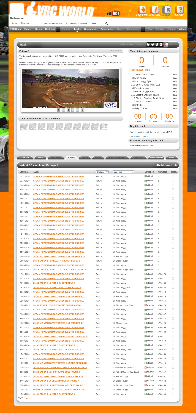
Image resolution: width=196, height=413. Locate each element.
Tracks (77, 29)
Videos (182, 29)
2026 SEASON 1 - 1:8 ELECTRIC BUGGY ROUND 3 (56, 261)
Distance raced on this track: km (146, 44)
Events (27, 29)
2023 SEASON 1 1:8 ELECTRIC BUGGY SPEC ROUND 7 (59, 385)
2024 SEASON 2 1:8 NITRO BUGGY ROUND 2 (54, 345)
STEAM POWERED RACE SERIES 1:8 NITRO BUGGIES (58, 176)
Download (142, 10)
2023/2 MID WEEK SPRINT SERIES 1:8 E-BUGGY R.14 (58, 376)
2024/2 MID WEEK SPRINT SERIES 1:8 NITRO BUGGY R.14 (60, 336)
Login (14, 23)
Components (90, 29)
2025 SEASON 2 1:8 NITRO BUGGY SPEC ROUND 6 (57, 287)
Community (133, 29)
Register (25, 23)
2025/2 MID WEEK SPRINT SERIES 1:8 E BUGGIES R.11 (59, 296)
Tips (150, 29)
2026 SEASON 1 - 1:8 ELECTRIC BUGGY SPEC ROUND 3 (59, 270)
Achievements (156, 158)
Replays (160, 29)
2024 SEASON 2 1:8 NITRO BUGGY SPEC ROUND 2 (57, 350)
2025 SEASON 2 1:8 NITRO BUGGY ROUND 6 (54, 283)
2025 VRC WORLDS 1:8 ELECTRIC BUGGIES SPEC (57, 305)
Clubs (120, 29)
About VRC (154, 10)
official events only (168, 165)
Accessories (107, 29)
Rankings (50, 29)
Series (38, 29)
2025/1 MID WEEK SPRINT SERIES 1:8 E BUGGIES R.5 (58, 323)
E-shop (167, 10)
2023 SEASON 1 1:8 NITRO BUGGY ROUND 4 (54, 394)
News (40, 158)
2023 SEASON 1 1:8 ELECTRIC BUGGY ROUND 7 (56, 381)
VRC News (15, 29)
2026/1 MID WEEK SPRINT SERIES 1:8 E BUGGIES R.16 (59, 256)
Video (172, 158)
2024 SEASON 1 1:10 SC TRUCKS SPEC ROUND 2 (56, 372)
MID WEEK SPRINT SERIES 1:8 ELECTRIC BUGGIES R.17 (60, 390)
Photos (171, 29)
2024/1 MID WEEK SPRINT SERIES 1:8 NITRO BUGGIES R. (60, 363)
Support (179, 10)
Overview (25, 158)
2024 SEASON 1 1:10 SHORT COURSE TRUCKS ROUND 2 (60, 367)
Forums (66, 29)
